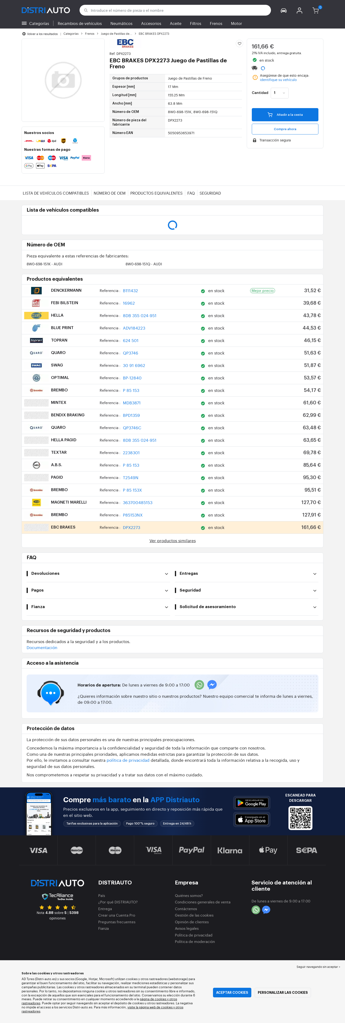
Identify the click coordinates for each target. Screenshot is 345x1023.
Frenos (216, 23)
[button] (284, 10)
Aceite (175, 23)
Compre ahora (285, 129)
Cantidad (260, 93)
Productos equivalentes (156, 193)
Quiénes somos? (189, 895)
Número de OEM (110, 193)
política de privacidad (128, 760)
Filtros (195, 23)
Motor (236, 23)
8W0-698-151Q (144, 263)
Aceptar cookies (232, 992)
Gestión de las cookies (194, 915)
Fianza (103, 928)
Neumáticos (121, 23)
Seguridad (210, 193)
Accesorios (151, 23)
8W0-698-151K (44, 263)
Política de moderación (195, 941)
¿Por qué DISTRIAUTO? (118, 901)
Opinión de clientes (192, 921)
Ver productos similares (173, 540)
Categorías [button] (39, 23)
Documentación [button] (42, 647)
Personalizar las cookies (283, 992)
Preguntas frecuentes (116, 921)
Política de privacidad (194, 934)
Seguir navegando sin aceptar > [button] (318, 967)
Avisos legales (187, 928)
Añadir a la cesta (285, 114)
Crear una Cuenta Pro (116, 915)
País (101, 895)
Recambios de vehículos (80, 23)
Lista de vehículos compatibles (56, 193)
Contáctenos (186, 908)
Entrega (105, 908)
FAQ (191, 193)
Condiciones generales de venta (202, 901)
